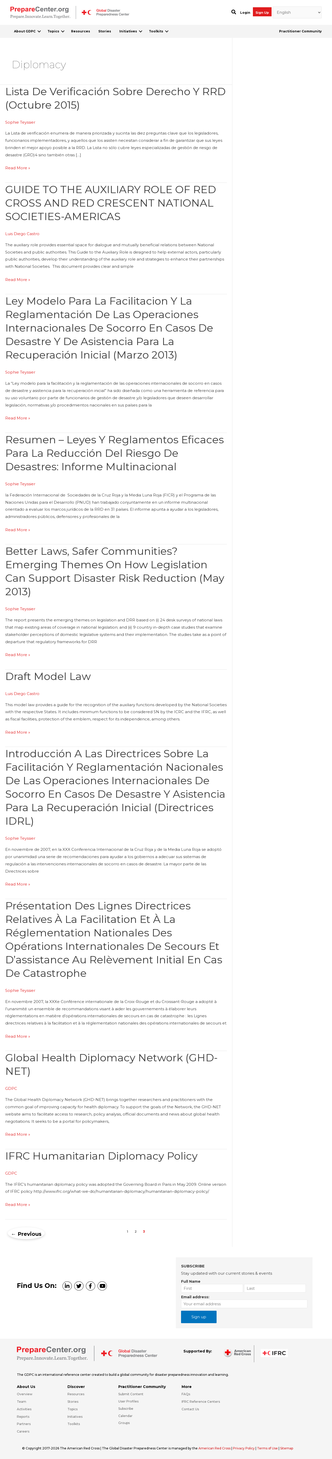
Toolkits (156, 31)
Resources (80, 31)
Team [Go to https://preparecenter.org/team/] (21, 1402)
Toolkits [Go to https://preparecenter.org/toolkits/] (73, 1424)
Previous (26, 1234)
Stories (104, 31)
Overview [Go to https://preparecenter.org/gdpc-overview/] (24, 1394)
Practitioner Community (300, 31)
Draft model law (48, 676)
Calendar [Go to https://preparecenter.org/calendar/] (125, 1416)
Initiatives (128, 31)
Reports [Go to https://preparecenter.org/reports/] (23, 1417)
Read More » (17, 168)
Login (245, 13)
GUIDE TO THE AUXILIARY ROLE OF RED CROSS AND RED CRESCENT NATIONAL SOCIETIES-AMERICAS (110, 203)
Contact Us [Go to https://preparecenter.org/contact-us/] (190, 1409)
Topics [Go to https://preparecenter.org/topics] (72, 1409)
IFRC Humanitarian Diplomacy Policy (101, 1155)
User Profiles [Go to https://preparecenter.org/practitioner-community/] (128, 1401)
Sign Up (262, 13)
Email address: (195, 1297)
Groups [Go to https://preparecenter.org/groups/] (124, 1423)
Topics (53, 31)
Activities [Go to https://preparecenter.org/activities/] (24, 1409)
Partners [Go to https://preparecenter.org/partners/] (24, 1424)
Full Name (190, 1281)
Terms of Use (268, 1448)
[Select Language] (297, 12)
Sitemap (287, 1448)
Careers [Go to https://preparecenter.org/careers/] (23, 1431)
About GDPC (25, 31)
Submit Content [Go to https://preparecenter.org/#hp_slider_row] (130, 1394)
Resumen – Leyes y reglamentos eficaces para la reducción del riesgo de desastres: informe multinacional (114, 453)
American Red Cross (215, 1448)
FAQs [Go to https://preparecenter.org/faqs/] (186, 1394)
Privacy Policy (244, 1448)
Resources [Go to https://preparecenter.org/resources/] (75, 1394)
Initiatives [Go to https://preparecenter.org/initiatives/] (74, 1417)
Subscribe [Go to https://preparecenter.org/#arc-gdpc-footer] (125, 1409)
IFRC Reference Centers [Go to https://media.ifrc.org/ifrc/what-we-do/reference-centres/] (201, 1402)
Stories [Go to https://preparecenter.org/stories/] (72, 1402)
